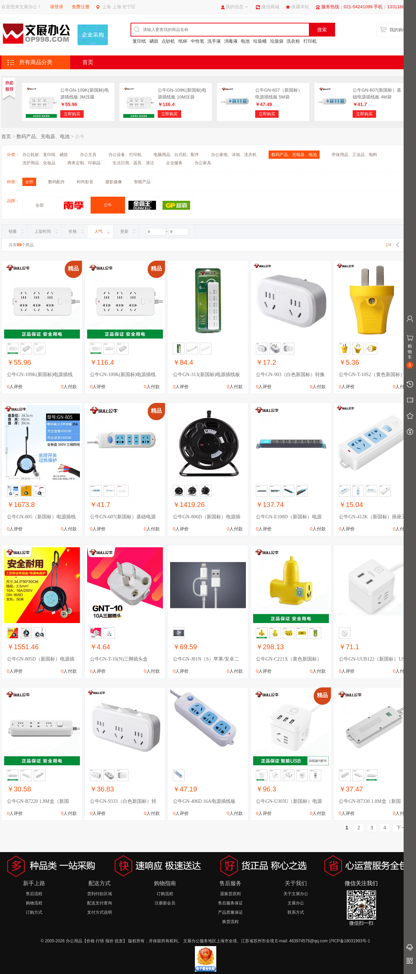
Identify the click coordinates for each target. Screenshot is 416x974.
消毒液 (231, 41)
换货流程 (230, 921)
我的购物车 (400, 29)
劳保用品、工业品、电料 (354, 154)
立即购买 (72, 114)
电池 (245, 41)
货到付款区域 (99, 893)
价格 (73, 231)
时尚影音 (85, 181)
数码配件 (56, 181)
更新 (124, 231)
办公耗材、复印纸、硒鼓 (45, 154)
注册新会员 (165, 903)
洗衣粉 (293, 41)
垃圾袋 (276, 41)
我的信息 (234, 6)
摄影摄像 (113, 181)
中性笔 (197, 41)
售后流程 (34, 893)
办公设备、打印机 (125, 154)
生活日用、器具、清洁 (133, 162)
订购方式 (34, 912)
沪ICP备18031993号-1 (349, 941)
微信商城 (270, 6)
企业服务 (174, 162)
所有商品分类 (35, 62)
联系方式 (296, 912)
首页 (87, 62)
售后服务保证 (230, 903)
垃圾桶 (260, 41)
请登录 (56, 6)
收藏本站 (300, 6)
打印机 (310, 41)
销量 (13, 231)
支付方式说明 (99, 912)
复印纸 (139, 41)
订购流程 (165, 893)
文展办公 (296, 903)
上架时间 (42, 231)
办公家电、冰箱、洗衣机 (234, 154)
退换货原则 (230, 893)
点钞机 (168, 41)
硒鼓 (153, 41)
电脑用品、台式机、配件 (176, 154)
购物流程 (34, 903)
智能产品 (142, 181)
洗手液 (214, 41)
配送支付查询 (99, 903)
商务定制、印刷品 (84, 162)
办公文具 (88, 154)
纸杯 (182, 41)
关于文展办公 (295, 893)
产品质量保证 (230, 912)
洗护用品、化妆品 (38, 162)
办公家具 (203, 162)
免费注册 (81, 6)
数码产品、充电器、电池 (43, 136)
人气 (98, 231)
